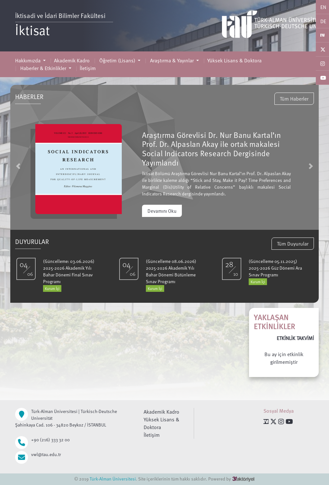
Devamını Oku (161, 210)
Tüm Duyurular (292, 243)
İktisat (32, 30)
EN (323, 7)
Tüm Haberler (294, 99)
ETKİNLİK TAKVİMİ (295, 338)
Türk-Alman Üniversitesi (113, 478)
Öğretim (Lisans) (117, 60)
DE (323, 21)
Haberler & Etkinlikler (43, 68)
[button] (18, 166)
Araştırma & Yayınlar (172, 60)
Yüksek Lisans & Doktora (234, 60)
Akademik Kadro (72, 60)
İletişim (88, 68)
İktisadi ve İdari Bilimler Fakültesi (60, 15)
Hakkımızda (28, 60)
